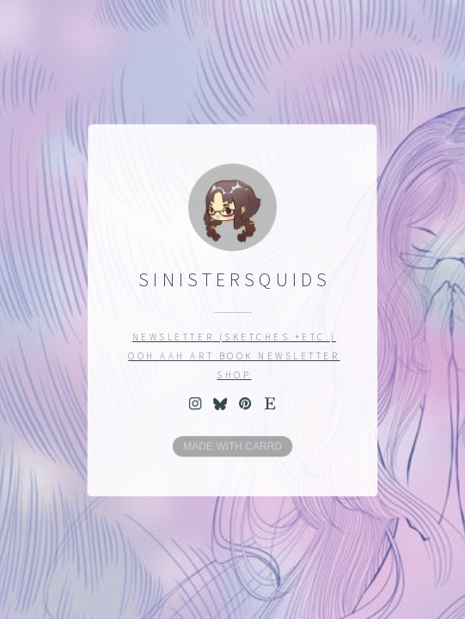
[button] (194, 402)
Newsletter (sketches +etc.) (234, 337)
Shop (234, 375)
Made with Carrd (232, 446)
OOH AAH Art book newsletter (234, 356)
